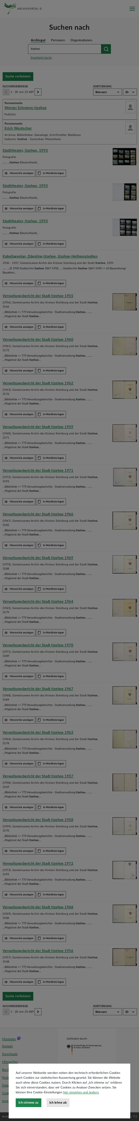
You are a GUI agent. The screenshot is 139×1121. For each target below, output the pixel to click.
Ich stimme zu (28, 1105)
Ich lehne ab (58, 1105)
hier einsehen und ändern (81, 1095)
